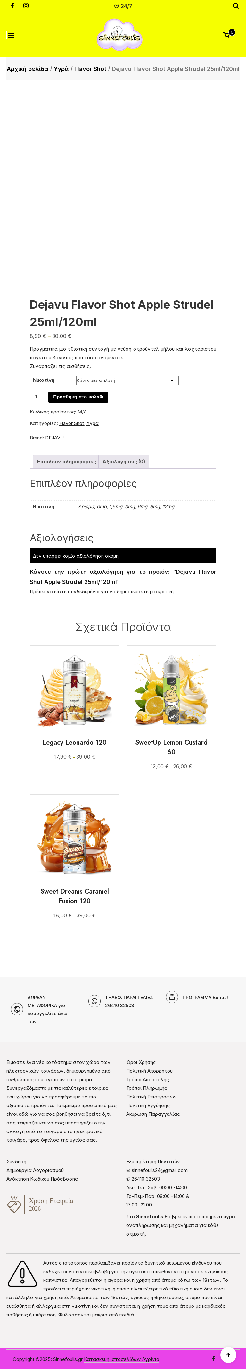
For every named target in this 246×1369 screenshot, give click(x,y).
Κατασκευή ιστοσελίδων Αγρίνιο (121, 1359)
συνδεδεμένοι (84, 592)
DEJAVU (54, 438)
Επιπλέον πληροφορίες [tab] (66, 461)
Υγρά (61, 68)
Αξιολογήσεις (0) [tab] (123, 461)
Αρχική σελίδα (27, 68)
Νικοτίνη (43, 380)
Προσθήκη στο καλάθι (78, 396)
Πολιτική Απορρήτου (149, 1071)
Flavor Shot (90, 68)
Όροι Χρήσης (141, 1062)
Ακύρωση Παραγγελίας (153, 1114)
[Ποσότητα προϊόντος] (38, 397)
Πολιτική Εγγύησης (148, 1105)
